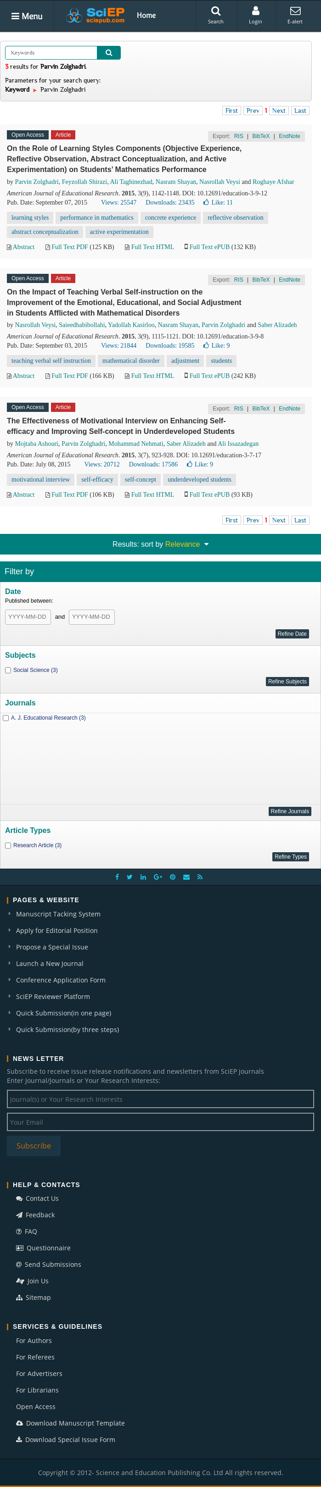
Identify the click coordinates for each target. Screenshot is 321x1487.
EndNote (289, 136)
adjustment (185, 360)
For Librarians (37, 1390)
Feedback (35, 1214)
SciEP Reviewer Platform (53, 996)
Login (255, 15)
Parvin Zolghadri (37, 181)
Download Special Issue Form (65, 1439)
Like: (218, 202)
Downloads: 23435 (170, 202)
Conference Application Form (61, 980)
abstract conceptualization (45, 231)
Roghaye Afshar (273, 181)
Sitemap (33, 1297)
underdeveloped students (199, 479)
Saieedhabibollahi (82, 325)
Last (300, 110)
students (221, 360)
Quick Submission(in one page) (63, 1013)
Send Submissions (48, 1264)
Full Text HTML (152, 247)
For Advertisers (39, 1373)
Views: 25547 (118, 202)
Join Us (32, 1280)
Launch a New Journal (50, 963)
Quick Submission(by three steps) (67, 1029)
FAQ (26, 1231)
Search (216, 15)
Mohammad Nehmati (135, 443)
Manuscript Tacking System (58, 914)
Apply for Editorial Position (57, 930)
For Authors (34, 1340)
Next (279, 110)
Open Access (36, 1406)
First (231, 110)
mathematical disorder (131, 360)
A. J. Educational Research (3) (48, 718)
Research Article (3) (37, 845)
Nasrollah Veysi (219, 181)
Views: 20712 (101, 464)
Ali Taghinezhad (131, 181)
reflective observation (236, 217)
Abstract (23, 247)
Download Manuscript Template (70, 1423)
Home (146, 15)
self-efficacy (97, 479)
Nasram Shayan (176, 181)
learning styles (30, 217)
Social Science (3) (35, 670)
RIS (238, 136)
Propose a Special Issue (52, 947)
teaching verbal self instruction (51, 360)
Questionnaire (43, 1247)
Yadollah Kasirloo (131, 325)
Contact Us (37, 1198)
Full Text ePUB (210, 247)
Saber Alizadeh (277, 325)
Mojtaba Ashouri (37, 443)
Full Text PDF (69, 247)
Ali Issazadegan (238, 443)
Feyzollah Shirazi (84, 181)
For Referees (35, 1357)
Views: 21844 (118, 345)
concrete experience (171, 217)
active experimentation (119, 231)
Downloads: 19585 (170, 345)
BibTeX (261, 136)
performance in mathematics (96, 217)
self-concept (140, 479)
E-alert (295, 15)
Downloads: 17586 (153, 464)
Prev (253, 110)
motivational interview (40, 479)
